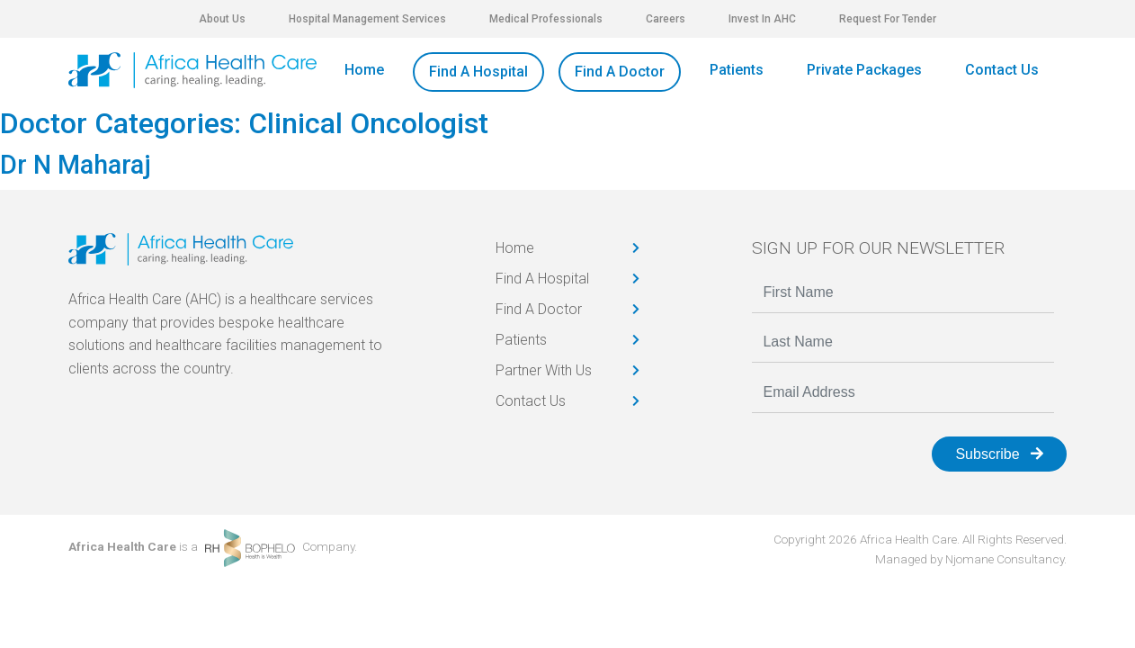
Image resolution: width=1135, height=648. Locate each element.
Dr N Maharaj (75, 164)
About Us (222, 19)
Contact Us (1002, 69)
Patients (737, 69)
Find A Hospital (478, 71)
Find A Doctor (620, 71)
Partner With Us (544, 370)
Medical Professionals (546, 19)
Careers (665, 19)
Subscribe (999, 454)
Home (364, 69)
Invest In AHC (762, 19)
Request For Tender (887, 19)
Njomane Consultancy (1004, 559)
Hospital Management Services (367, 19)
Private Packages (864, 69)
